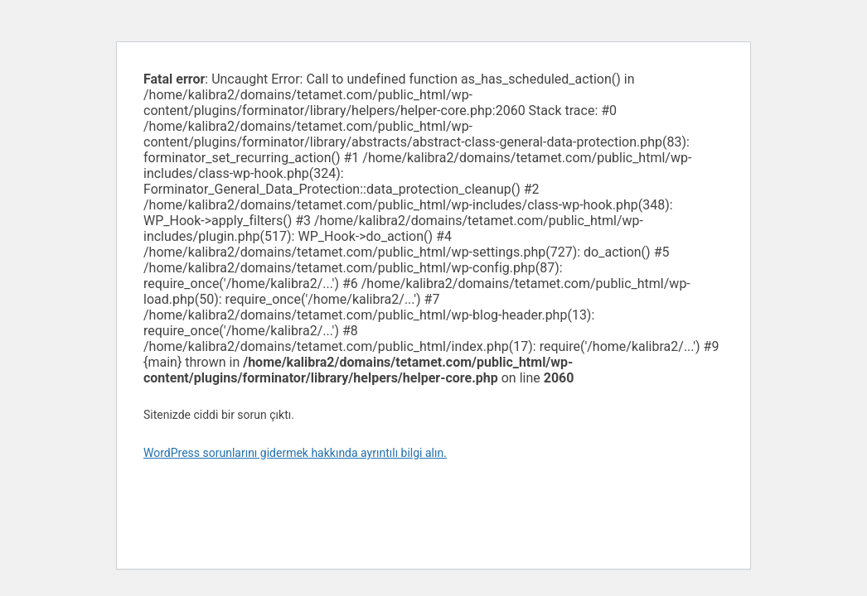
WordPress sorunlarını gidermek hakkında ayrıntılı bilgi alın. (295, 452)
